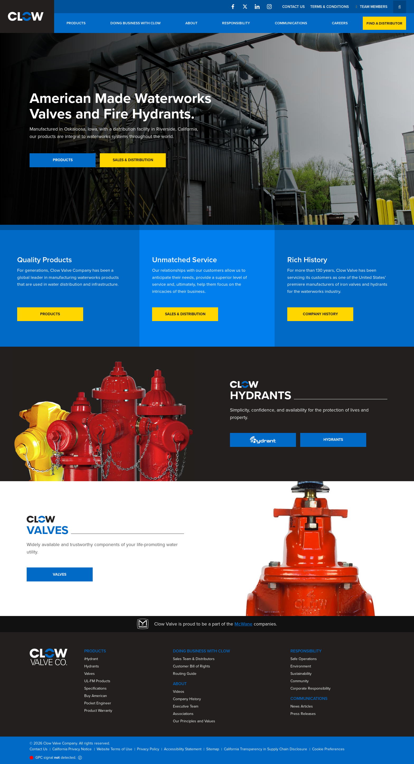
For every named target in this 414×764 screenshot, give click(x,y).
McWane (243, 623)
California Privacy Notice (72, 749)
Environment (300, 666)
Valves (59, 574)
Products (76, 23)
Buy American (95, 696)
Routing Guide (184, 673)
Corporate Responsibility (310, 688)
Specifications (95, 688)
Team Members (370, 6)
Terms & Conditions (329, 6)
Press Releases (303, 714)
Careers (340, 23)
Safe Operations (303, 659)
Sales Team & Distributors (194, 659)
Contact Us (293, 6)
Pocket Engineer (97, 703)
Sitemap (212, 749)
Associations (183, 714)
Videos (178, 691)
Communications (291, 23)
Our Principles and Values (194, 721)
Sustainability (301, 673)
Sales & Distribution (133, 160)
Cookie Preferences (328, 749)
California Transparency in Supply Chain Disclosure (265, 749)
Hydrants (333, 439)
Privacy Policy (148, 749)
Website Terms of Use (114, 749)
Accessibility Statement (182, 749)
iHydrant (91, 659)
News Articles (301, 706)
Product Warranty (98, 710)
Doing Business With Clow (135, 23)
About (191, 23)
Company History (320, 314)
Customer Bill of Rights (191, 666)
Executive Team (185, 706)
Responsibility (236, 23)
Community (299, 681)
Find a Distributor (384, 23)
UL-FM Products (97, 681)
